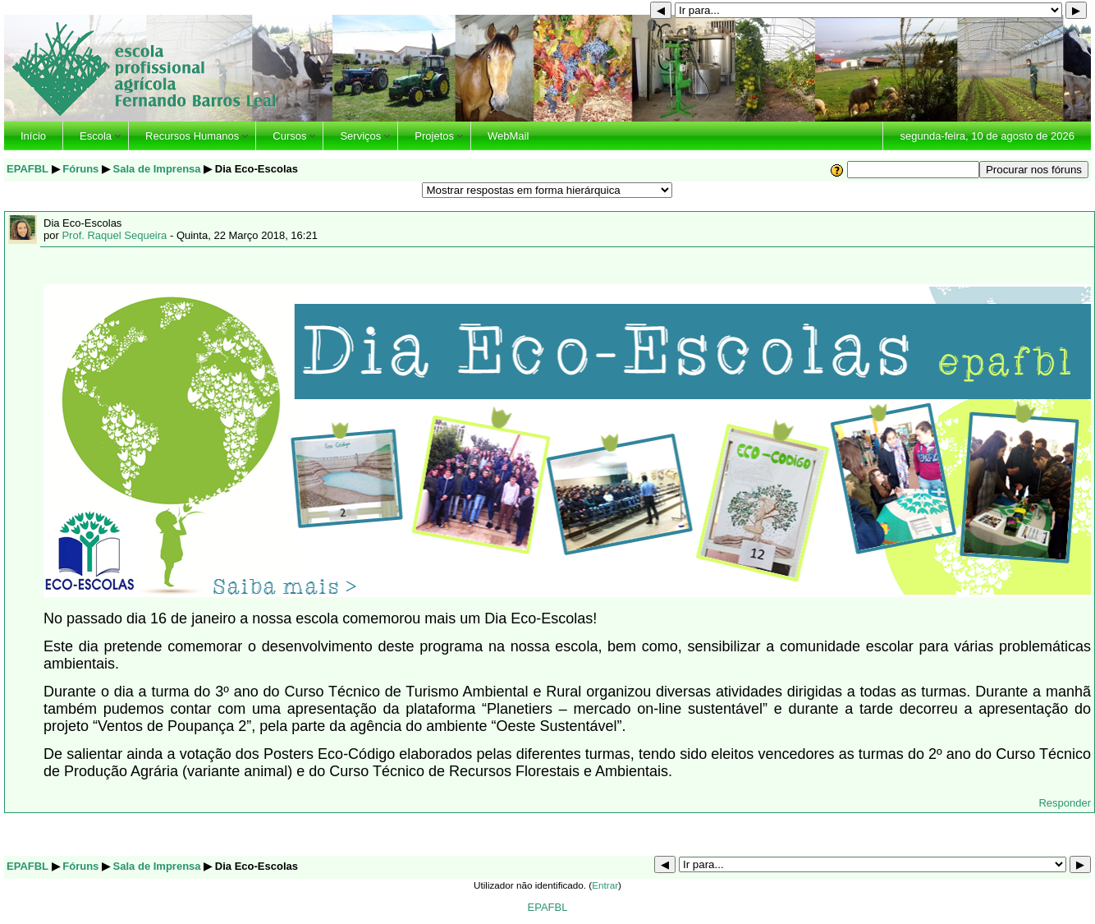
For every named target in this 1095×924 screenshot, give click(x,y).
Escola (96, 136)
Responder (1064, 803)
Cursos (289, 136)
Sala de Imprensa (157, 169)
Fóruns (80, 169)
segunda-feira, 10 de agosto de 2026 (987, 136)
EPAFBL (27, 169)
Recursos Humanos (192, 136)
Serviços (360, 136)
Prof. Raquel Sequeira (114, 235)
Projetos (434, 136)
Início (33, 136)
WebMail (508, 136)
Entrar (605, 885)
